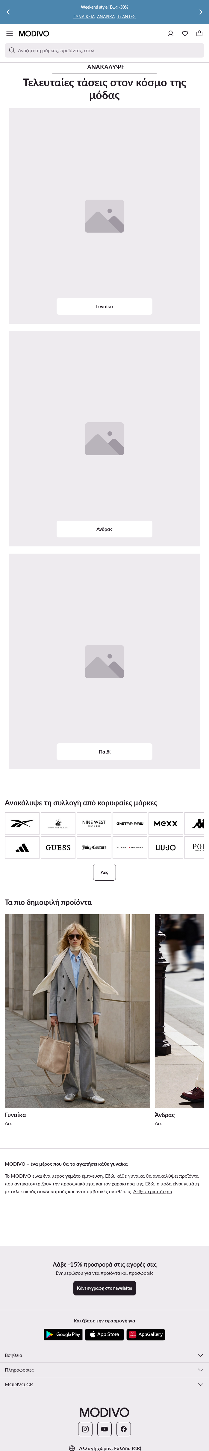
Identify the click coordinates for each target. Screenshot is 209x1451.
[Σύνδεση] (170, 33)
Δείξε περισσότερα (152, 1191)
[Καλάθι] (199, 33)
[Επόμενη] (200, 12)
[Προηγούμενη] (8, 12)
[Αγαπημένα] (185, 33)
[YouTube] (104, 1429)
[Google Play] (63, 1335)
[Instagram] (85, 1429)
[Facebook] (123, 1429)
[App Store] (104, 1335)
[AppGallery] (145, 1335)
